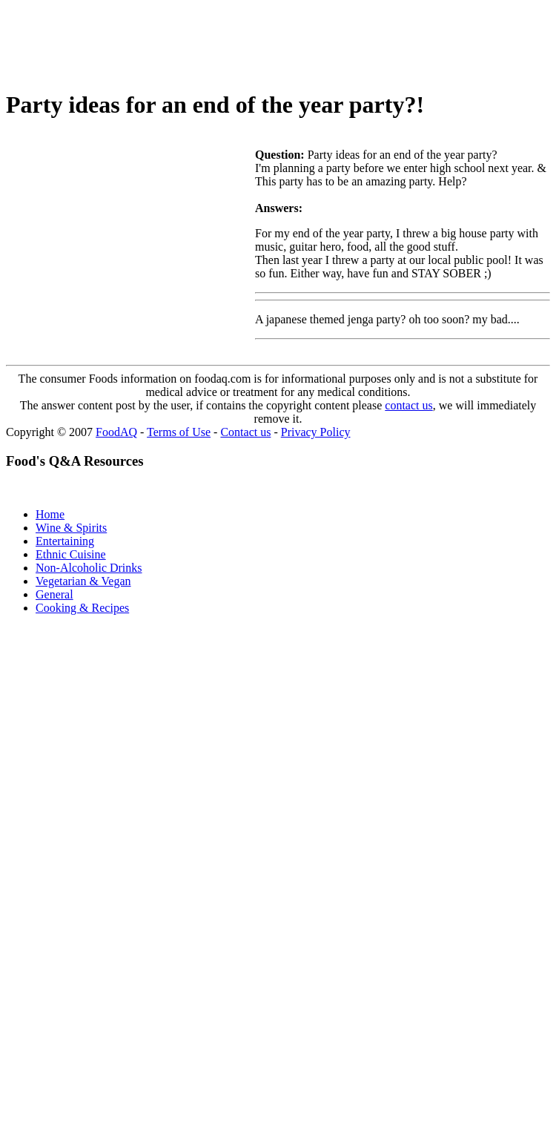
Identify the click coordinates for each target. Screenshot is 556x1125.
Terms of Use (179, 432)
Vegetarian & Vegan (83, 581)
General (54, 594)
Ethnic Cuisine (71, 554)
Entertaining (65, 541)
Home (50, 514)
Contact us (245, 432)
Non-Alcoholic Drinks (89, 567)
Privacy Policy (316, 432)
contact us (408, 405)
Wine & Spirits (71, 527)
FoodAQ (116, 432)
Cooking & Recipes (82, 607)
